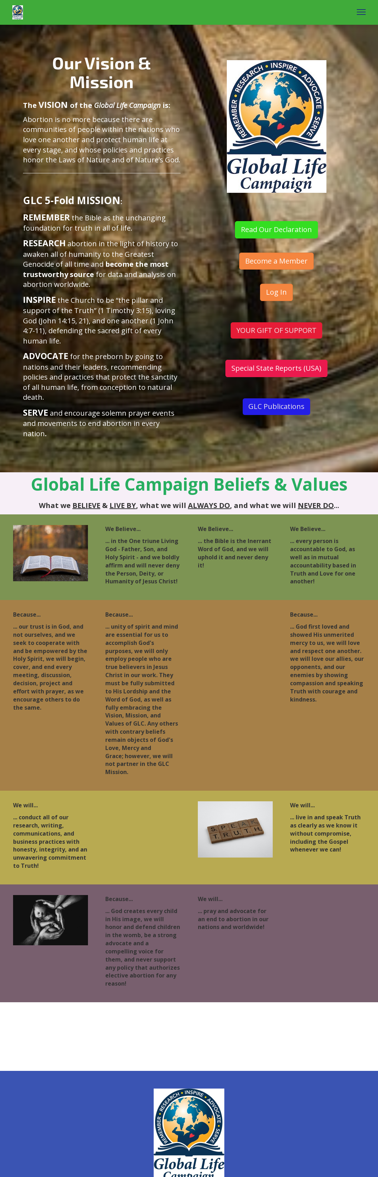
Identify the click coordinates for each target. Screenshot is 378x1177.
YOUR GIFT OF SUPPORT (276, 330)
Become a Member (276, 261)
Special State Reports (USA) (276, 368)
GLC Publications (276, 406)
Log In (276, 292)
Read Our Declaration (276, 229)
